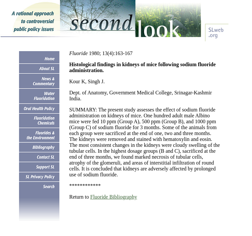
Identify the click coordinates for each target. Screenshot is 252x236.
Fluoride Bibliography (113, 197)
